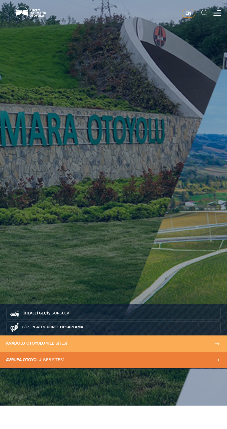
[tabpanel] (113, 203)
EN (188, 13)
